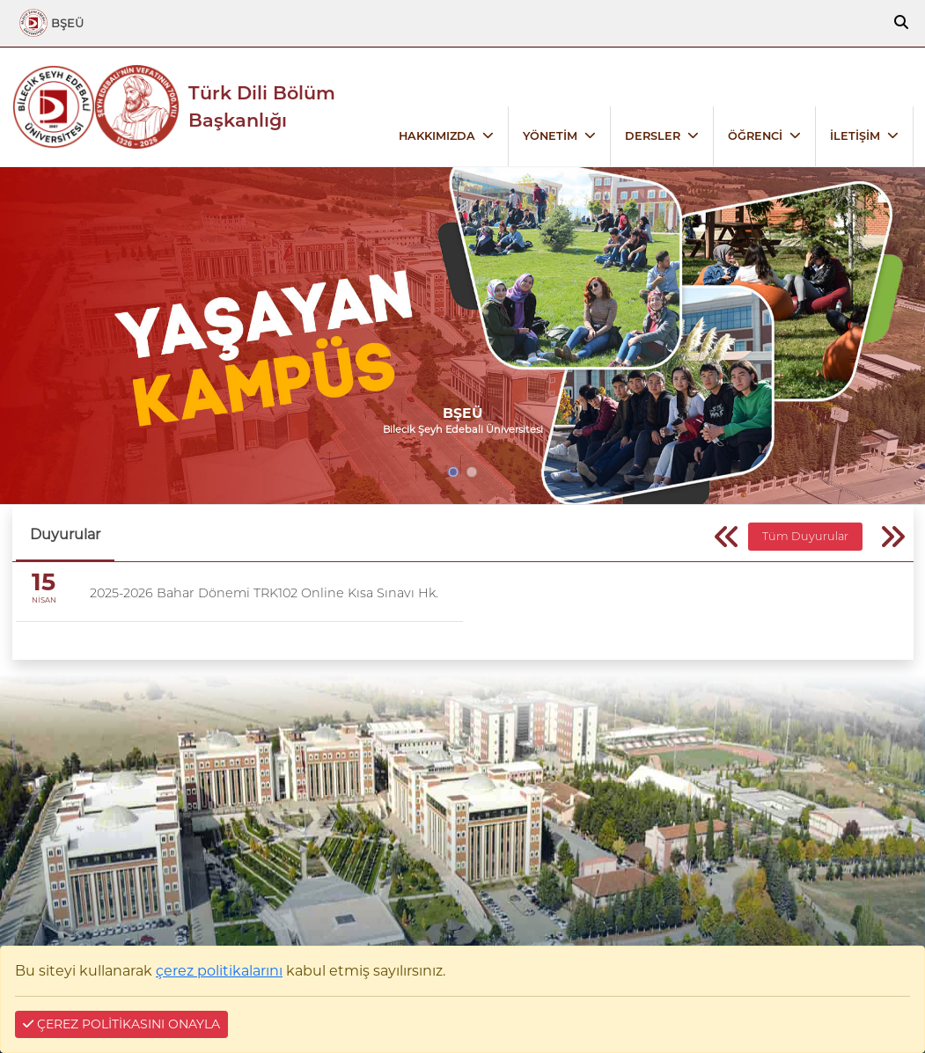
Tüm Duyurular (805, 536)
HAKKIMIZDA (437, 136)
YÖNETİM (550, 136)
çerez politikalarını (219, 970)
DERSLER (652, 136)
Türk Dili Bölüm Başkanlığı (261, 106)
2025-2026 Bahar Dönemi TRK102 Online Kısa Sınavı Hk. (264, 593)
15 (43, 581)
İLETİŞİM (855, 136)
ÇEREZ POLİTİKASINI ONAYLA (121, 1024)
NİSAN (44, 600)
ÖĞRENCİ (755, 136)
